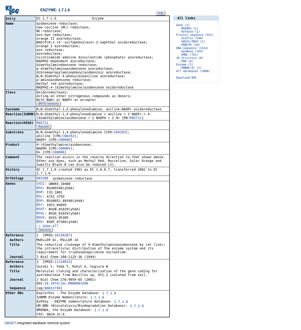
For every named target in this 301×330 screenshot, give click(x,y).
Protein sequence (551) (195, 35)
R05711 (136, 118)
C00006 (64, 140)
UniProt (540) (192, 38)
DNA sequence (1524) (192, 48)
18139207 (62, 236)
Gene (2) (183, 25)
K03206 (42, 178)
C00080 (58, 152)
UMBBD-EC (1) (191, 67)
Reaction (43, 127)
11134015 (62, 262)
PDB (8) (187, 61)
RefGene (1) (190, 31)
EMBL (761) (189, 54)
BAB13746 (52, 288)
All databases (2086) (193, 71)
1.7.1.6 (109, 293)
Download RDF (186, 77)
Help (160, 13)
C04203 (120, 132)
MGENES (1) (189, 28)
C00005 (64, 149)
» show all (47, 226)
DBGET (10, 323)
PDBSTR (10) (190, 44)
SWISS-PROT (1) (193, 41)
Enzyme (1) (184, 64)
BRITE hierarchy (48, 104)
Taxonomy (44, 230)
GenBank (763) (192, 51)
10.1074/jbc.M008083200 (66, 284)
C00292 (68, 136)
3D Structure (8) (189, 58)
